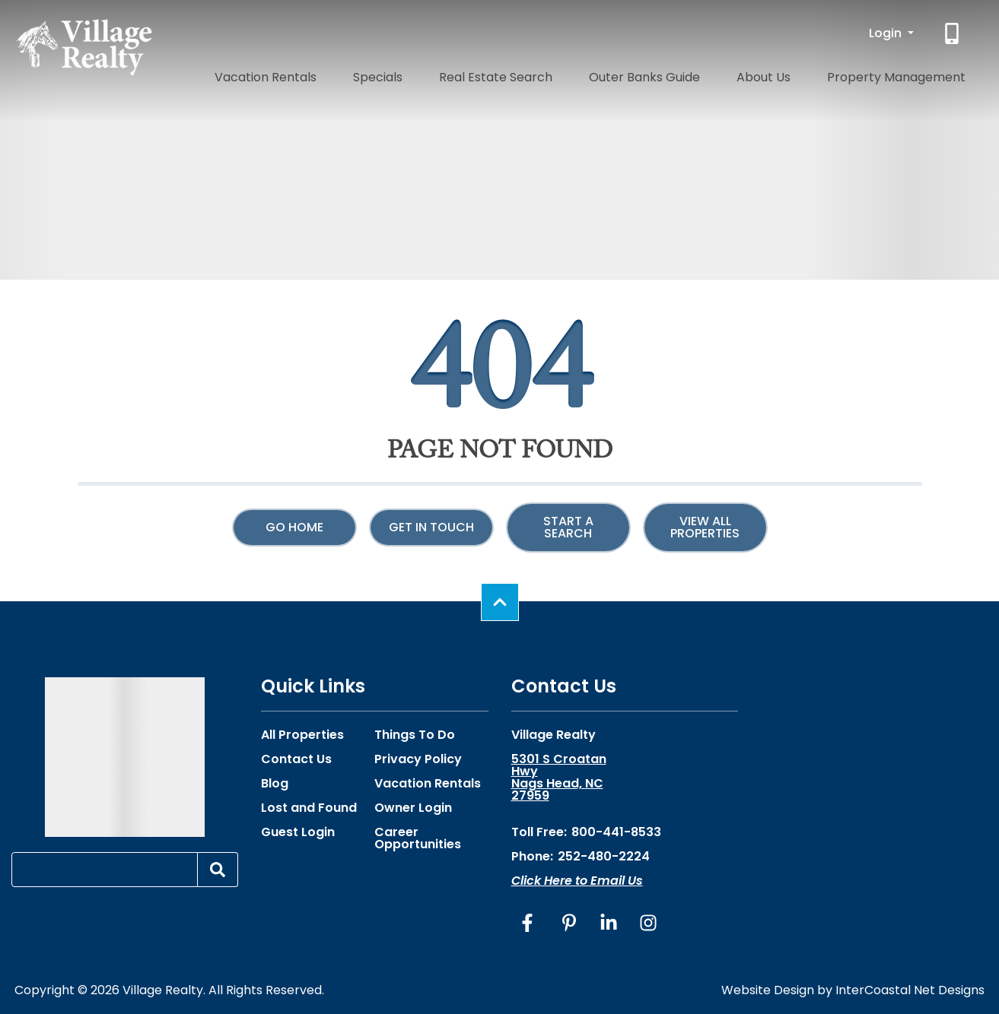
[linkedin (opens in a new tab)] (608, 923)
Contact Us (296, 759)
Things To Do (414, 735)
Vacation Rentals (385, 74)
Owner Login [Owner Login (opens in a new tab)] (413, 808)
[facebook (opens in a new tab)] (529, 923)
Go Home (294, 527)
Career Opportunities (417, 838)
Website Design (767, 990)
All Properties (302, 735)
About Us (798, 74)
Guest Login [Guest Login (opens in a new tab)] (298, 832)
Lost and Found (309, 808)
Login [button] (887, 33)
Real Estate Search (573, 74)
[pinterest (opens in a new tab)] (569, 923)
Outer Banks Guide (700, 74)
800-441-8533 (616, 832)
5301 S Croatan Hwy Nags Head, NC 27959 (558, 777)
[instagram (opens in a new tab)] (648, 923)
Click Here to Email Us (577, 880)
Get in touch (431, 527)
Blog (274, 784)
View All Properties (705, 527)
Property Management (908, 74)
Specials (476, 74)
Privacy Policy (418, 759)
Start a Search (568, 527)
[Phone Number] (953, 33)
